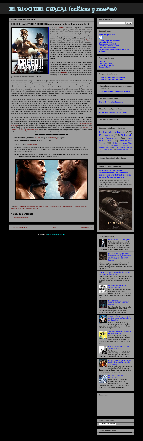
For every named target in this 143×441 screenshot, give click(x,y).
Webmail (102, 51)
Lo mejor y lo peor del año (122, 147)
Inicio (54, 227)
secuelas (22, 208)
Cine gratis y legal (106, 63)
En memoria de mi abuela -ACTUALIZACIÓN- (117, 286)
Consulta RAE (104, 67)
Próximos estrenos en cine (109, 46)
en (37, 138)
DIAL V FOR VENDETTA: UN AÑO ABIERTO (118, 348)
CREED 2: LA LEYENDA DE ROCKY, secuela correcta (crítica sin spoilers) (50, 24)
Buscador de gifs (105, 42)
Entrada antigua (86, 227)
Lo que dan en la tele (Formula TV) (112, 77)
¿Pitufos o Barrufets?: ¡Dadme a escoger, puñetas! (119, 332)
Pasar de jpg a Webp (106, 65)
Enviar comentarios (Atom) (56, 234)
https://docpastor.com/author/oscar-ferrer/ (114, 91)
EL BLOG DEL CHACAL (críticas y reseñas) (63, 9)
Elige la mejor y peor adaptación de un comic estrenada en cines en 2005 (114, 273)
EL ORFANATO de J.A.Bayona (119, 240)
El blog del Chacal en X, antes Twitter (113, 112)
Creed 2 (16, 206)
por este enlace (32, 144)
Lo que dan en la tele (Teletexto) (111, 79)
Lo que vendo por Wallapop (109, 40)
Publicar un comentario (21, 217)
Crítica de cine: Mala (122, 143)
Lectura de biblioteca (111, 132)
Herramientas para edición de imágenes (114, 49)
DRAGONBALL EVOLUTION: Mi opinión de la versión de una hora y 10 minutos (119, 362)
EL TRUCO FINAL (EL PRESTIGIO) (116, 376)
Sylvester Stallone (32, 208)
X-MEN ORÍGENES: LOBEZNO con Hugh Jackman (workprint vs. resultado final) (119, 318)
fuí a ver (60, 28)
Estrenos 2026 (108, 149)
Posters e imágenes (80, 206)
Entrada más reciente (19, 227)
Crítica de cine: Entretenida (29, 206)
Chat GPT (102, 61)
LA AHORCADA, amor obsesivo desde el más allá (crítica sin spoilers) (119, 303)
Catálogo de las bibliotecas (109, 44)
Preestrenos (15, 208)
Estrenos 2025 (104, 147)
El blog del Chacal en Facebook (111, 102)
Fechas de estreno (55, 206)
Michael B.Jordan (67, 206)
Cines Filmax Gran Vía (107, 47)
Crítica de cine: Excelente (116, 145)
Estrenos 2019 (43, 206)
